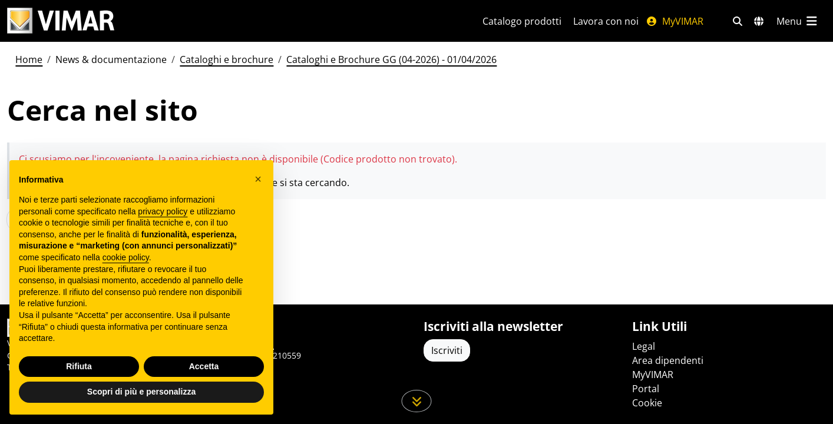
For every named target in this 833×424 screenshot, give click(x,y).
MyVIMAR (674, 21)
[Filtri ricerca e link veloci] (737, 21)
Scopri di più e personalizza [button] (141, 391)
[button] (258, 179)
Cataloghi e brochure (226, 59)
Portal (645, 388)
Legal (643, 346)
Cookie (647, 402)
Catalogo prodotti (521, 21)
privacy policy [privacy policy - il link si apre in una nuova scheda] (162, 211)
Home (28, 59)
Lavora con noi (606, 21)
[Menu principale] (797, 21)
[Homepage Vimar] (60, 21)
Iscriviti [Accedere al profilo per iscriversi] (446, 350)
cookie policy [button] (126, 257)
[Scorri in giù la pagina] (417, 401)
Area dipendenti (667, 360)
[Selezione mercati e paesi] (759, 21)
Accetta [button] (204, 366)
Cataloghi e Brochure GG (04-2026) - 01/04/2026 (391, 59)
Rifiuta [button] (79, 366)
